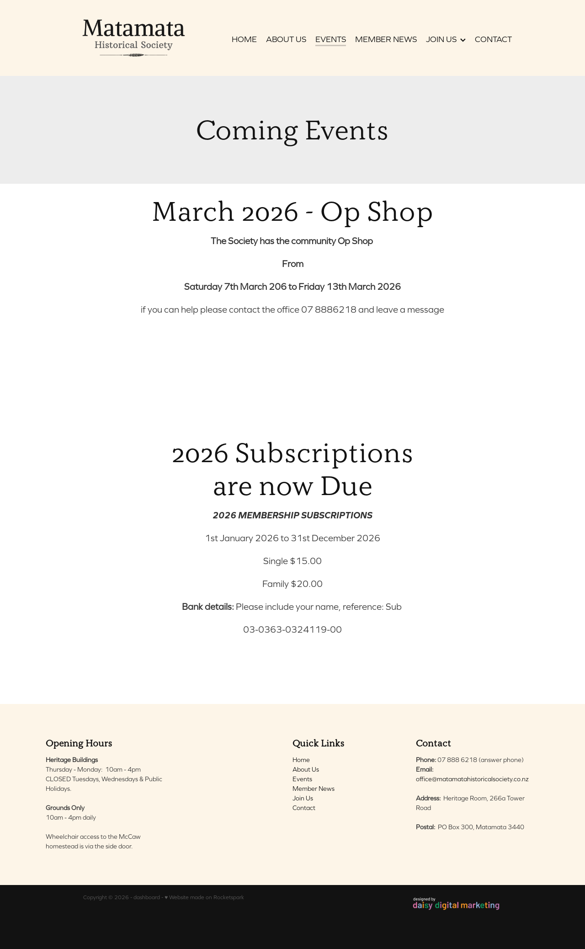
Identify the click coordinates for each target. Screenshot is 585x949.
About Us (305, 769)
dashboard (146, 897)
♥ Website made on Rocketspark (204, 897)
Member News (313, 788)
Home (301, 759)
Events (302, 779)
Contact (303, 807)
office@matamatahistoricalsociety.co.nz (472, 779)
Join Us (302, 798)
